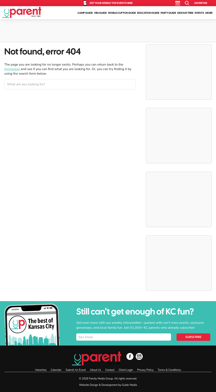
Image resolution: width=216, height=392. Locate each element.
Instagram (139, 356)
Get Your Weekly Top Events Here (111, 3)
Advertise (200, 3)
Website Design (88, 385)
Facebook (130, 356)
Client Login (126, 370)
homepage (12, 69)
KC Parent (21, 12)
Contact (109, 370)
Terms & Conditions (169, 370)
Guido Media (129, 385)
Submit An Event (76, 370)
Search (187, 3)
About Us (95, 370)
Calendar (177, 3)
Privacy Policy (145, 370)
